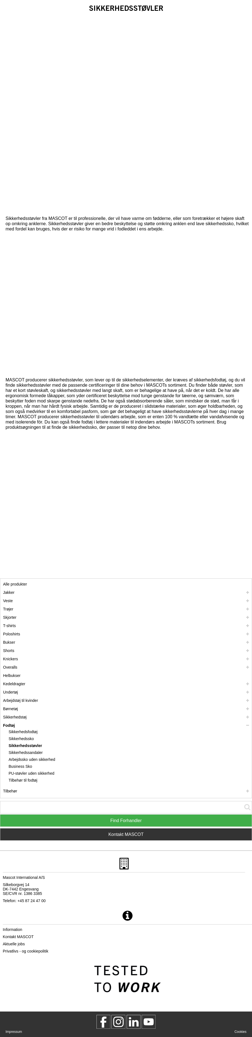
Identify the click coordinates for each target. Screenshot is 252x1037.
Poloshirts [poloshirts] (11, 634)
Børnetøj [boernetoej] (10, 709)
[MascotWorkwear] (103, 1022)
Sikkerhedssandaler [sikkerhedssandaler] (26, 752)
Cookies (240, 1032)
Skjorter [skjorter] (9, 617)
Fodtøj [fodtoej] (9, 725)
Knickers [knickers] (10, 659)
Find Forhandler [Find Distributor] (126, 820)
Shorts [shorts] (8, 650)
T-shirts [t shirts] (9, 625)
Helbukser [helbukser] (12, 675)
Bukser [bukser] (9, 642)
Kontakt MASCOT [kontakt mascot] (18, 937)
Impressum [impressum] (14, 1032)
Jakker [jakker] (8, 592)
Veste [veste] (8, 601)
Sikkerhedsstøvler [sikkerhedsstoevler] (25, 745)
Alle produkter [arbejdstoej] (15, 584)
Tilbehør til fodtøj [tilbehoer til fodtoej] (23, 780)
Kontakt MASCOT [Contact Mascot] (126, 834)
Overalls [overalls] (10, 667)
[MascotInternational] (149, 1022)
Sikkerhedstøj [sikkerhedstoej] (15, 717)
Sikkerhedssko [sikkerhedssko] (21, 738)
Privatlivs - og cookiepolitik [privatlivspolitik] (25, 951)
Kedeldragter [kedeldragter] (14, 684)
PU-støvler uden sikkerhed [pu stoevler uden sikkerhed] (31, 773)
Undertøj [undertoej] (10, 692)
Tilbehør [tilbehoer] (10, 791)
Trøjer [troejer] (8, 609)
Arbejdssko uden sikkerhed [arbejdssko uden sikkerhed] (32, 759)
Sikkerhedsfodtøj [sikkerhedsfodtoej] (23, 732)
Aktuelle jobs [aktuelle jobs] (14, 944)
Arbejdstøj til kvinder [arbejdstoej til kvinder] (20, 700)
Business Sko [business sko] (20, 766)
